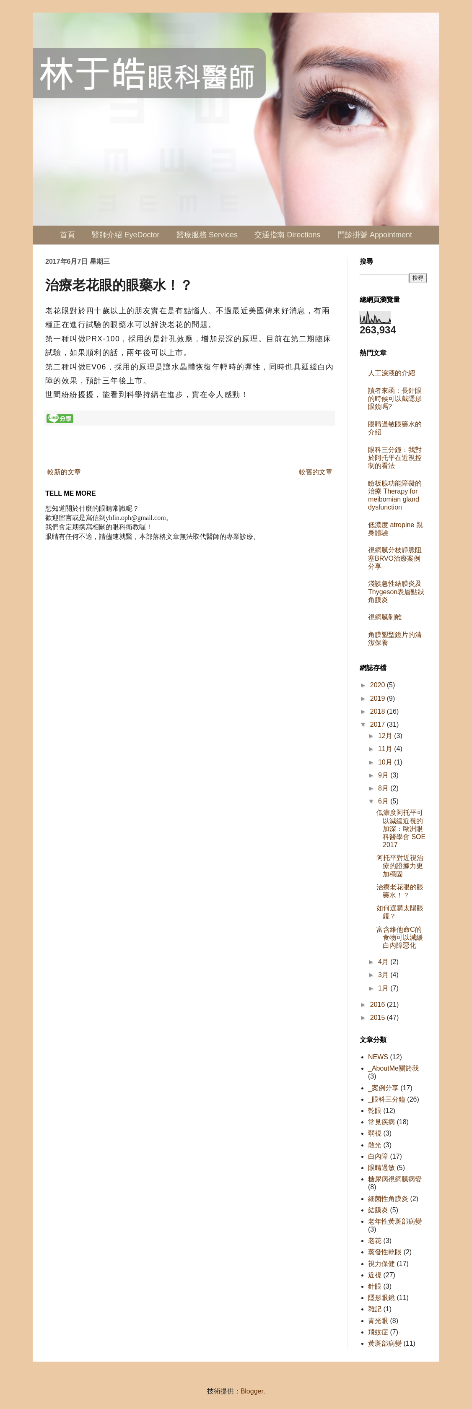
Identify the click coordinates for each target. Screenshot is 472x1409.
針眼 (374, 1286)
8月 (384, 788)
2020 (378, 685)
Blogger (252, 1391)
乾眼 (374, 1110)
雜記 (374, 1309)
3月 (384, 974)
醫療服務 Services (207, 235)
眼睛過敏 (381, 1167)
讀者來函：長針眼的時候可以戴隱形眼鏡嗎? (395, 398)
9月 (384, 775)
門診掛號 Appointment (374, 235)
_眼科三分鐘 (386, 1099)
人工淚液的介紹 (391, 373)
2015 (378, 1017)
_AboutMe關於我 (393, 1068)
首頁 (67, 235)
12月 (386, 735)
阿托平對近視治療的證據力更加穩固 (399, 865)
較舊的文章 (315, 472)
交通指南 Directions (287, 235)
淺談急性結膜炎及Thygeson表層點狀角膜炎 (396, 591)
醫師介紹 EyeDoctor (125, 235)
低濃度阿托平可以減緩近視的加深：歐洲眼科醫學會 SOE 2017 (400, 828)
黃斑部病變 (385, 1343)
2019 (378, 698)
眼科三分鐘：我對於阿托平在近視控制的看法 (395, 457)
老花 (374, 1240)
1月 (384, 988)
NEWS (378, 1057)
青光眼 (378, 1320)
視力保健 (381, 1263)
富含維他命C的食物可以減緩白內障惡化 (399, 937)
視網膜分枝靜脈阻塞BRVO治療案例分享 (395, 557)
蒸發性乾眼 (385, 1252)
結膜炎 (378, 1210)
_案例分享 (383, 1088)
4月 (384, 961)
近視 (374, 1275)
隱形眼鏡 (381, 1297)
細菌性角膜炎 (388, 1198)
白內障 (378, 1156)
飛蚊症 (378, 1332)
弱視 (374, 1133)
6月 (384, 801)
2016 (378, 1004)
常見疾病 (381, 1122)
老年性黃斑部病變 (395, 1221)
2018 (378, 711)
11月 (386, 748)
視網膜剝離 (385, 617)
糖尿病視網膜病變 (395, 1179)
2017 (378, 724)
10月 (386, 762)
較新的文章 (64, 472)
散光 (374, 1145)
